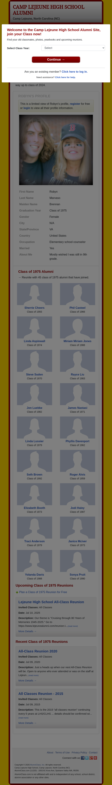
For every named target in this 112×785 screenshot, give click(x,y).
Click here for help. (65, 77)
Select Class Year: (18, 48)
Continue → (56, 59)
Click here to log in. (75, 71)
